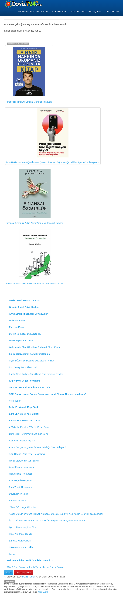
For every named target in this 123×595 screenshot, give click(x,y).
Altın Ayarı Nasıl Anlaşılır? (22, 440)
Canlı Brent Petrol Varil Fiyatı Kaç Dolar (28, 434)
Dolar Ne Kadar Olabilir (20, 534)
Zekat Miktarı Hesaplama (21, 467)
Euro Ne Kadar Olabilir (20, 540)
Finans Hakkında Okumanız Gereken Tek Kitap (29, 74)
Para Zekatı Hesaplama (20, 487)
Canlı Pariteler (59, 11)
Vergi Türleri (15, 401)
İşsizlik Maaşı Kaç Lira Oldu (22, 527)
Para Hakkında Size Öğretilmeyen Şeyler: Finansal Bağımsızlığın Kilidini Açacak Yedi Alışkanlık (53, 136)
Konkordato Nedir (17, 500)
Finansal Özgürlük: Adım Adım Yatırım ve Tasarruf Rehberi (34, 196)
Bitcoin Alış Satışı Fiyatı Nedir (23, 367)
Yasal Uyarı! (43, 592)
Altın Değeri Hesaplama (21, 480)
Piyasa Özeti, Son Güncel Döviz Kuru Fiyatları (32, 360)
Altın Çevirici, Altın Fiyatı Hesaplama (27, 454)
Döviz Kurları (28, 576)
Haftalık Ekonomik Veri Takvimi (24, 460)
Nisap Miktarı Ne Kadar (20, 473)
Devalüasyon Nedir (18, 494)
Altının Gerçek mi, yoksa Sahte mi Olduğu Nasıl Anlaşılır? (37, 447)
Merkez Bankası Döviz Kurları (33, 11)
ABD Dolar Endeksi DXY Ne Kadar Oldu (29, 427)
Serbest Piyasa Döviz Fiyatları (86, 11)
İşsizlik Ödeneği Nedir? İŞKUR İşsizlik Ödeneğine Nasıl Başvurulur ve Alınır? (47, 520)
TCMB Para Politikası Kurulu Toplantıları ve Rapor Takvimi (35, 567)
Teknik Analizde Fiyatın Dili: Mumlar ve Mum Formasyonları (35, 257)
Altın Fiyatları (112, 11)
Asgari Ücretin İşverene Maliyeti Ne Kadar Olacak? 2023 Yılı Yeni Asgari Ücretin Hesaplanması (56, 514)
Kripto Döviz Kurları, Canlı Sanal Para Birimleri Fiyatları (36, 374)
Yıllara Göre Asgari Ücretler (22, 507)
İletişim (12, 554)
